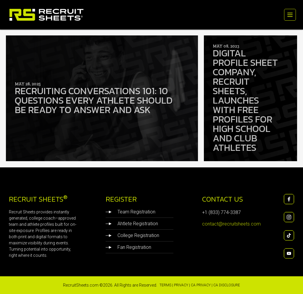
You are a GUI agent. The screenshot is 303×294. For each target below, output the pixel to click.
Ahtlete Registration (132, 224)
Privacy (181, 285)
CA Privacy (201, 285)
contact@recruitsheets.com (231, 224)
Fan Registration (128, 247)
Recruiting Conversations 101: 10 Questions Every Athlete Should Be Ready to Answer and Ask (97, 99)
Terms (165, 285)
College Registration (132, 235)
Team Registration (130, 212)
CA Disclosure (226, 285)
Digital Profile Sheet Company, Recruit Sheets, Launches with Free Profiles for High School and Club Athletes (246, 99)
